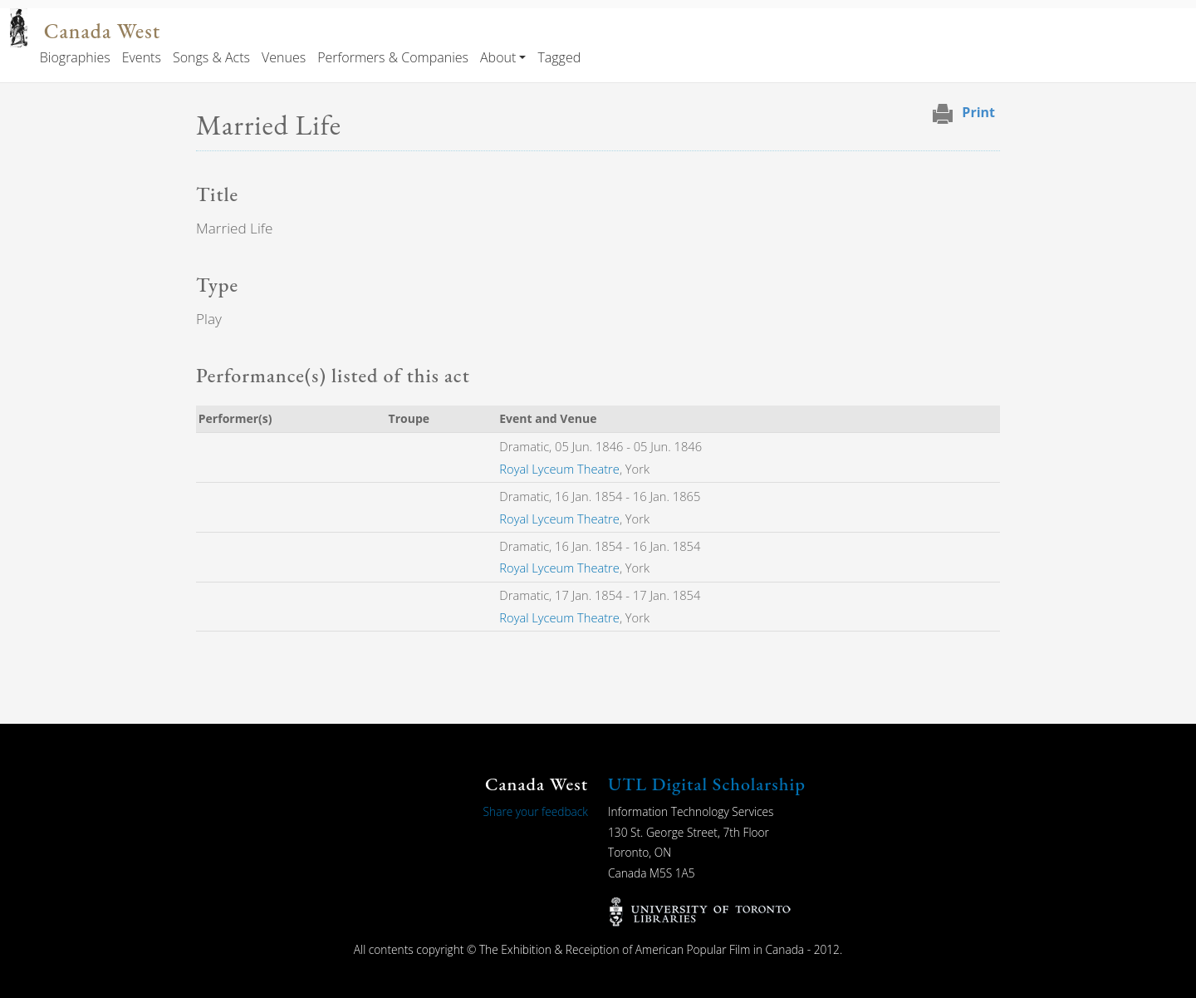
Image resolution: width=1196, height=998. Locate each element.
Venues (284, 57)
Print (978, 112)
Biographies (75, 57)
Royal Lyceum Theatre (559, 468)
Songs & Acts (211, 57)
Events (141, 57)
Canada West (102, 31)
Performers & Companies (392, 57)
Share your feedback (535, 811)
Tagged (559, 57)
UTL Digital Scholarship (707, 784)
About (498, 57)
